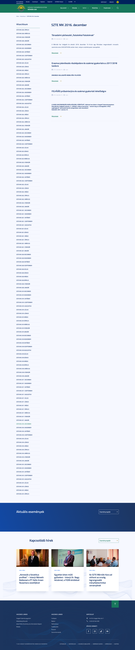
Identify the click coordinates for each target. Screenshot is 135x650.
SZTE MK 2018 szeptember (24, 346)
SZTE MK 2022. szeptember (24, 181)
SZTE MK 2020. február (23, 284)
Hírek (17, 16)
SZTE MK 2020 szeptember (24, 265)
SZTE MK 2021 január (22, 251)
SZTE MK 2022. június (22, 188)
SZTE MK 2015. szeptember (24, 475)
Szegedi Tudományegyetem (23, 618)
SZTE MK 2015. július (22, 483)
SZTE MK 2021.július (22, 229)
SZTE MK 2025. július (22, 63)
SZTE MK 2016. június (22, 442)
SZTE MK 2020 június (22, 273)
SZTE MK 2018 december (23, 335)
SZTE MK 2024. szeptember (24, 100)
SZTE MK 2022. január (22, 206)
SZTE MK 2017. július (22, 398)
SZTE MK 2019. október (23, 298)
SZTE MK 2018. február (23, 372)
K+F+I (84, 8)
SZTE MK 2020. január (22, 287)
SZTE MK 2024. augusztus (23, 103)
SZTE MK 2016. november (23, 427)
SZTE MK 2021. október (23, 217)
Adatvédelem (72, 644)
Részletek (55, 53)
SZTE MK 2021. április (22, 240)
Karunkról (63, 8)
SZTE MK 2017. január (22, 420)
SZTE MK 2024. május (22, 114)
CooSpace (53, 618)
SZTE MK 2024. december (23, 89)
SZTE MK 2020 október (23, 262)
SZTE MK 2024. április (22, 118)
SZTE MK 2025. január (22, 85)
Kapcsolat (104, 2)
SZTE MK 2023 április (22, 155)
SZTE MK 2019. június (22, 313)
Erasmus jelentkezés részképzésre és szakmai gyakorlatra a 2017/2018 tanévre (84, 64)
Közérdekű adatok (98, 644)
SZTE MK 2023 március (23, 159)
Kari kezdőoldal (19, 2)
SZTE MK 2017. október (23, 387)
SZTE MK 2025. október (23, 52)
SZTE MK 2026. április (22, 30)
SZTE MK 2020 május (22, 276)
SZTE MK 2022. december (23, 170)
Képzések (42, 2)
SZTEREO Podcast (59, 2)
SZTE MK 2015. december (23, 464)
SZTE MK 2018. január (22, 376)
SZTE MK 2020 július (22, 269)
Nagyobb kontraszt (118, 2)
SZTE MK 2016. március (23, 453)
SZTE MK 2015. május (22, 490)
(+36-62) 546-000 (94, 621)
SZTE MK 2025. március (23, 78)
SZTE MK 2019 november (23, 295)
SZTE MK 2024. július (22, 107)
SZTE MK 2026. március (23, 33)
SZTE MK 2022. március (23, 199)
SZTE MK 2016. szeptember (24, 435)
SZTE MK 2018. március (23, 368)
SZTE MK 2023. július (22, 147)
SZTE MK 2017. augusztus (23, 394)
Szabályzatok (54, 627)
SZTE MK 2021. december (23, 210)
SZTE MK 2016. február (23, 457)
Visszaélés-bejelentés (84, 644)
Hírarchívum (23, 16)
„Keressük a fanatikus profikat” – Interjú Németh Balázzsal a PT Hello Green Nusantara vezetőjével (31, 578)
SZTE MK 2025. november (23, 48)
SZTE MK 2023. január (22, 166)
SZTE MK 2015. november (23, 468)
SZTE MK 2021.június (22, 232)
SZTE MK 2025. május (22, 70)
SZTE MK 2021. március (23, 243)
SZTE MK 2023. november (23, 136)
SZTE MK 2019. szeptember (24, 302)
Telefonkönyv (54, 624)
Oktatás (74, 8)
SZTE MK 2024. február (23, 125)
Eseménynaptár (105, 512)
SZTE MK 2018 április (22, 365)
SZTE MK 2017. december (23, 380)
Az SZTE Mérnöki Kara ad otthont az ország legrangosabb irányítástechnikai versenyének (100, 580)
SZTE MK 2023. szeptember (24, 144)
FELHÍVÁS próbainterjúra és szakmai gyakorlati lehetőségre (79, 91)
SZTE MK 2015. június (22, 486)
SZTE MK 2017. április (22, 409)
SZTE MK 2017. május (22, 405)
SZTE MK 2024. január (22, 129)
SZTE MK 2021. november (23, 214)
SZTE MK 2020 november (23, 258)
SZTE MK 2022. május (22, 192)
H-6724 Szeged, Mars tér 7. (96, 618)
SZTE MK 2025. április (22, 74)
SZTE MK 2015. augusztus (23, 479)
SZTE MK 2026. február (23, 37)
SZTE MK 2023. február (23, 162)
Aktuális (28, 2)
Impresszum (108, 644)
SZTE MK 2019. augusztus (23, 306)
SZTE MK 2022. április (22, 195)
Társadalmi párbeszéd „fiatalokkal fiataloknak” (73, 35)
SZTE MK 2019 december (23, 291)
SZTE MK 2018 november (23, 339)
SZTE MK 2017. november (23, 383)
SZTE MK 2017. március (23, 413)
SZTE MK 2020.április (22, 280)
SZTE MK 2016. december (33, 16)
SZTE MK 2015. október (23, 472)
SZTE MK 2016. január (22, 461)
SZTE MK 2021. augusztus (23, 225)
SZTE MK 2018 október (23, 343)
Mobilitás (95, 8)
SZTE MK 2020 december (23, 254)
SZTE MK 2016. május (22, 446)
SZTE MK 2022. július (22, 184)
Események (35, 2)
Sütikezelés (63, 644)
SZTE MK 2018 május (22, 361)
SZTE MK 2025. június (22, 66)
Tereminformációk (56, 632)
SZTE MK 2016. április (22, 449)
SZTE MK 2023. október (23, 140)
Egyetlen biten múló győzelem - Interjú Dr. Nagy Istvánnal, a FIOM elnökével (66, 577)
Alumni (70, 2)
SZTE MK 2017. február (23, 416)
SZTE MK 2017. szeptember (24, 391)
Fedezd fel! (49, 2)
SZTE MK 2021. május (22, 236)
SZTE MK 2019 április (22, 321)
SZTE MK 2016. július (22, 438)
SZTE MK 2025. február (23, 81)
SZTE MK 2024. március (23, 122)
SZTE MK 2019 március (23, 324)
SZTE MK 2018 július (22, 354)
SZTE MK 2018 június (22, 357)
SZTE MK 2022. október (23, 177)
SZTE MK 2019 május (22, 317)
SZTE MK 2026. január (22, 41)
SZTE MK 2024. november (23, 92)
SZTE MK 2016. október (23, 431)
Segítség (116, 644)
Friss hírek (22, 570)
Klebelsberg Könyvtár (22, 621)
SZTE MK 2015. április (22, 494)
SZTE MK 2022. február (23, 203)
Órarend (53, 629)
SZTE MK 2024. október (23, 96)
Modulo (18, 627)
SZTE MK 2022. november (23, 173)
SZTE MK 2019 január (22, 332)
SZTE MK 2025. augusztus (23, 59)
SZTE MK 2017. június (22, 402)
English (111, 2)
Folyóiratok (107, 8)
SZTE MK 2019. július (22, 310)
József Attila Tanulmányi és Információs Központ (29, 624)
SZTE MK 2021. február (23, 247)
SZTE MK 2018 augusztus (23, 350)
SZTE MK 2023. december (23, 133)
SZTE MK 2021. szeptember (24, 221)
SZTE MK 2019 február (23, 328)
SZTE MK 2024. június (22, 111)
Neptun (53, 621)
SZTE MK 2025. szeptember (24, 55)
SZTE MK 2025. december (23, 44)
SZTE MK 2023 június (22, 151)
